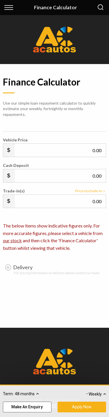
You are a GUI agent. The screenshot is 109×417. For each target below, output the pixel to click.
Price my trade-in (90, 191)
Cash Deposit (16, 165)
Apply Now (82, 407)
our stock (12, 240)
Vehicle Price (15, 139)
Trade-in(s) (14, 190)
